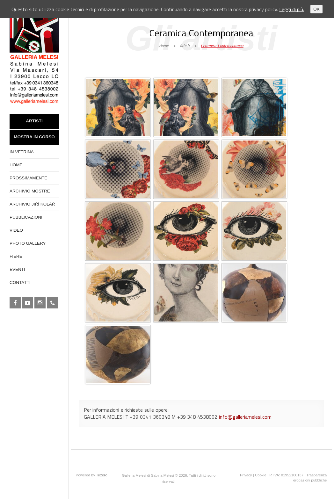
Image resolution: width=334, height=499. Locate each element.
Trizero (101, 475)
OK (316, 9)
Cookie (260, 475)
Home (164, 45)
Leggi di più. (291, 9)
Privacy (246, 475)
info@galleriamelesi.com (245, 417)
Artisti (185, 45)
